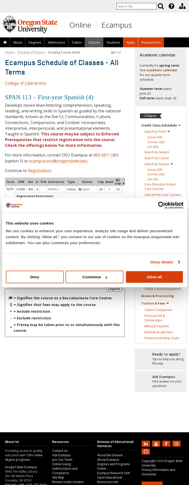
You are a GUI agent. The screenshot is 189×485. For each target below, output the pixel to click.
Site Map (58, 477)
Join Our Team (62, 460)
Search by (157, 131)
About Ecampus (108, 460)
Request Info (151, 42)
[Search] (160, 6)
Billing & (156, 326)
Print (116, 52)
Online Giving (61, 464)
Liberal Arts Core (162, 195)
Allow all (154, 277)
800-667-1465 (106, 155)
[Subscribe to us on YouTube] (157, 443)
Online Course (162, 289)
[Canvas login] (146, 455)
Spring (154, 137)
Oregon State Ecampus (21, 467)
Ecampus (117, 25)
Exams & (157, 296)
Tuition (77, 42)
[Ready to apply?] (160, 359)
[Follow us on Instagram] (177, 443)
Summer (155, 142)
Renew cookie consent (67, 482)
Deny (34, 277)
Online (80, 25)
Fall (152, 147)
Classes (94, 42)
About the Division (110, 455)
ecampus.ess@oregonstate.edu (58, 161)
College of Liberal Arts (25, 83)
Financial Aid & (154, 318)
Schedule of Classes (31, 52)
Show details (161, 262)
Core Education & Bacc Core (160, 186)
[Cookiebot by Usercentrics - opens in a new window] (161, 205)
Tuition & (155, 303)
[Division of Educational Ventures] (182, 6)
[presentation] (171, 6)
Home (9, 52)
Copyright (149, 461)
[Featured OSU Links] (171, 6)
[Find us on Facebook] (167, 443)
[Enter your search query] (136, 6)
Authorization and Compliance (65, 470)
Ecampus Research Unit (113, 473)
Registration (39, 170)
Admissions (56, 42)
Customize (94, 277)
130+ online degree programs (24, 457)
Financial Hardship (161, 338)
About (17, 42)
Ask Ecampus (61, 455)
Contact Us (60, 451)
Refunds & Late (158, 332)
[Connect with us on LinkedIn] (146, 443)
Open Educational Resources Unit (109, 479)
